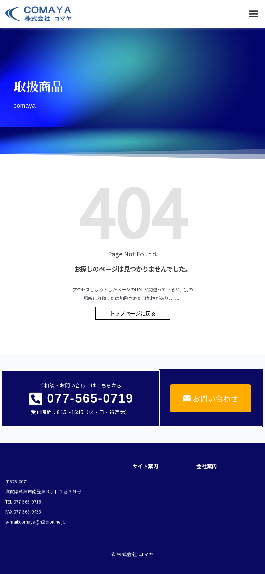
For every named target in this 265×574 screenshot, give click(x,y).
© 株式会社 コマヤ (132, 549)
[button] (254, 14)
